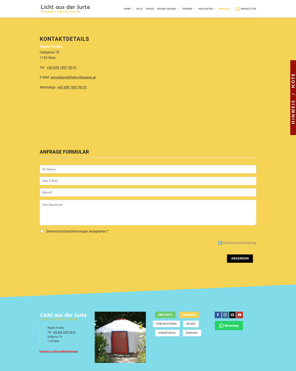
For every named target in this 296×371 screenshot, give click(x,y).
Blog (140, 8)
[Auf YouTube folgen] (239, 315)
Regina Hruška (51, 46)
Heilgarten (207, 9)
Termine (188, 9)
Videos (150, 8)
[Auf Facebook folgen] (218, 315)
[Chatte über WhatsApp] (229, 325)
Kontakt (225, 9)
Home (129, 9)
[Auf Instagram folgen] (225, 315)
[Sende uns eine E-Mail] (232, 315)
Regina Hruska (168, 9)
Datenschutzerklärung (239, 243)
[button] (245, 9)
